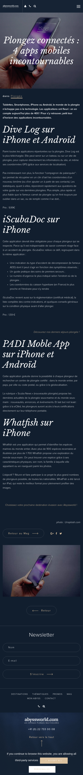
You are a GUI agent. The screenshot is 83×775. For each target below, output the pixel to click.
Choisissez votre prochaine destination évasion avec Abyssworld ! (41, 505)
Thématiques (40, 694)
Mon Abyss (34, 699)
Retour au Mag (23, 533)
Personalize (42, 769)
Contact (50, 699)
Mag (69, 694)
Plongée (17, 96)
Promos (57, 694)
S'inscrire (41, 674)
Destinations (19, 694)
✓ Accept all (53, 761)
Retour (41, 610)
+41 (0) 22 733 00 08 (41, 729)
